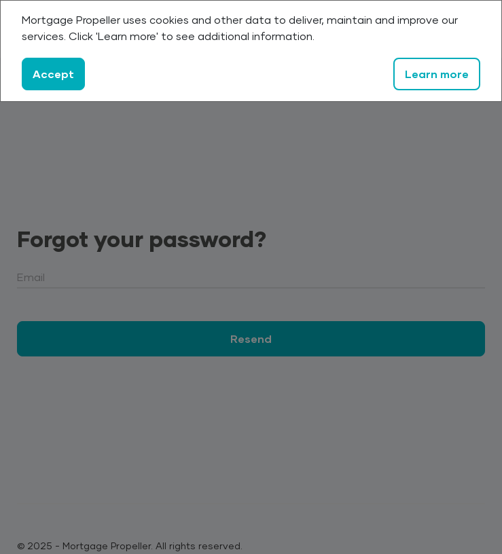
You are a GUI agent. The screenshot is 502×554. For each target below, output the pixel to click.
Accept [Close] (53, 73)
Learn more (437, 73)
